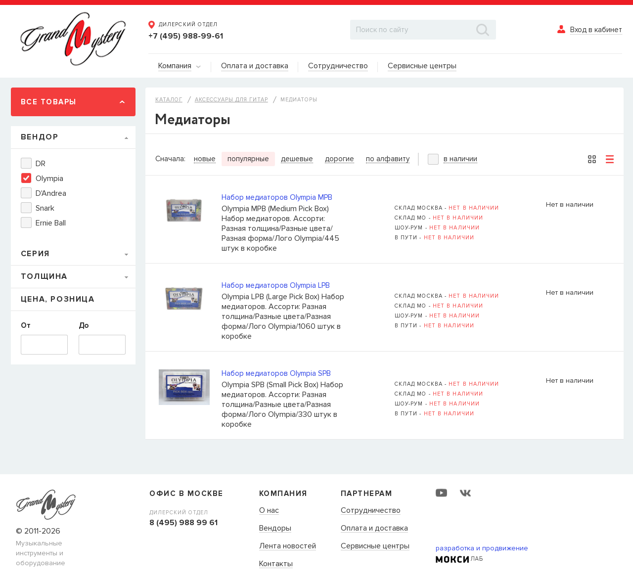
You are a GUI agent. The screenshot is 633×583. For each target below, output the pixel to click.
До (84, 325)
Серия (35, 254)
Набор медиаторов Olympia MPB (277, 197)
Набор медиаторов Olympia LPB (276, 285)
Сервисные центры (375, 546)
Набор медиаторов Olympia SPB (276, 373)
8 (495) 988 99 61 (183, 523)
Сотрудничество (371, 511)
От (26, 325)
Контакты (276, 564)
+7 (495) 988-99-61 (185, 36)
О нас (269, 511)
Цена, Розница (58, 299)
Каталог (168, 99)
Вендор (40, 137)
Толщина (44, 276)
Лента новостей (287, 546)
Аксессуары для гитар (231, 99)
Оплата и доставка (374, 529)
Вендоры (275, 529)
